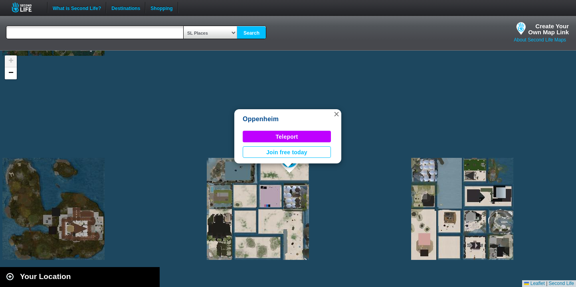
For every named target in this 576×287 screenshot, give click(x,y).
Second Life (26, 7)
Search (251, 33)
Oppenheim (261, 119)
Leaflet (534, 283)
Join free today (286, 152)
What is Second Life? (77, 8)
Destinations (125, 8)
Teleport (287, 137)
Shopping (161, 8)
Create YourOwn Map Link (548, 29)
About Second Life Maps (540, 40)
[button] (336, 114)
